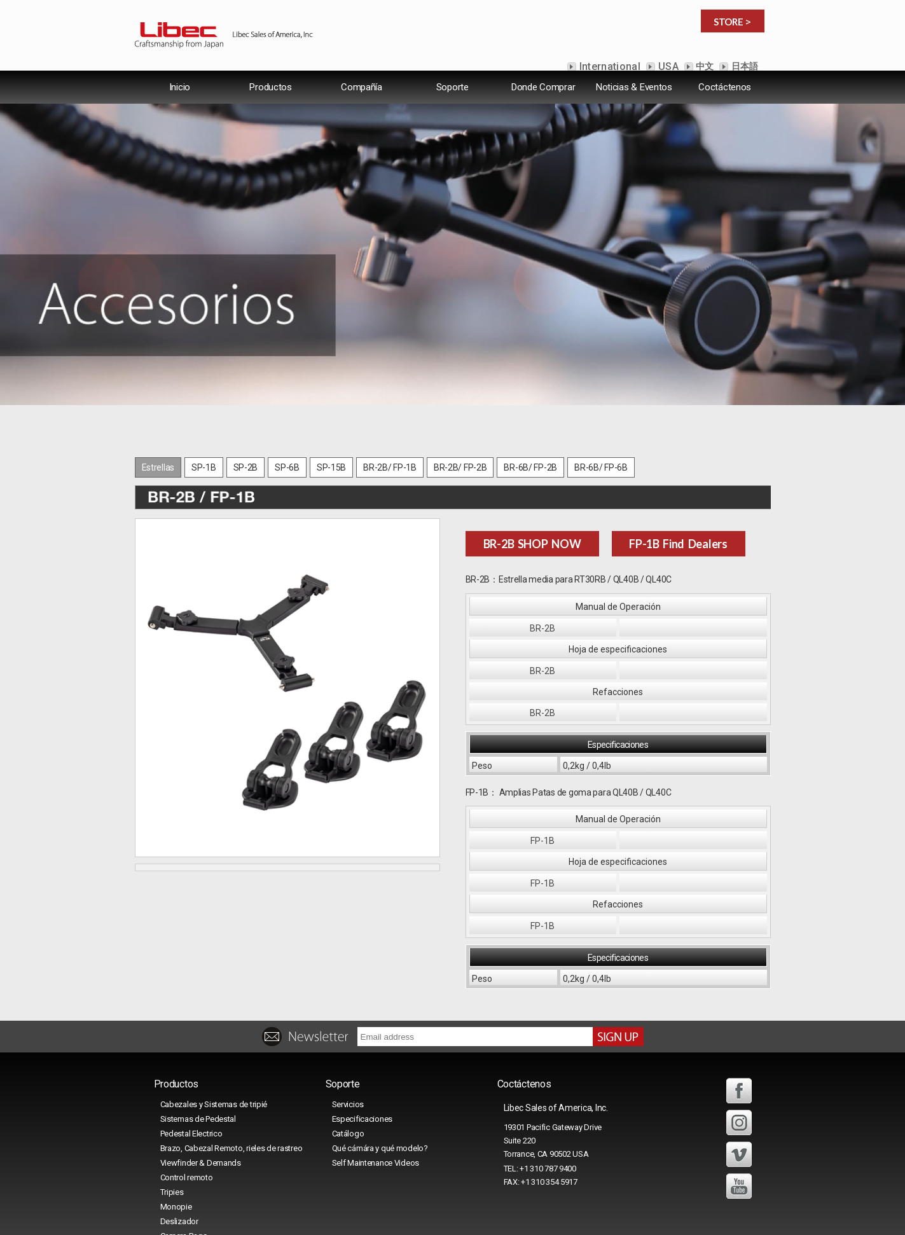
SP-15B (331, 385)
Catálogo (348, 1051)
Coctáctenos (724, 98)
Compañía (361, 98)
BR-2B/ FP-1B (390, 385)
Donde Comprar (543, 98)
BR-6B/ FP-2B (530, 385)
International (608, 66)
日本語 (743, 66)
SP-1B (203, 385)
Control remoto (186, 1095)
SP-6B (287, 385)
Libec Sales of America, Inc (436, 1206)
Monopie (176, 1124)
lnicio (180, 98)
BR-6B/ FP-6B (601, 385)
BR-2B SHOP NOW (532, 461)
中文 (704, 66)
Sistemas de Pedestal (198, 1036)
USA (667, 66)
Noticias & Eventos (634, 98)
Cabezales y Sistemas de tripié (214, 1021)
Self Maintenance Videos (376, 1080)
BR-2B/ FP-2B (460, 385)
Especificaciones (362, 1036)
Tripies (172, 1109)
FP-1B (542, 758)
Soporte (452, 98)
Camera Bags (183, 1153)
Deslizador (179, 1138)
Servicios (348, 1021)
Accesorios (180, 1182)
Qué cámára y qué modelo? (380, 1065)
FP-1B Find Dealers (678, 461)
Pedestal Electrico (191, 1051)
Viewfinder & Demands (200, 1080)
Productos (270, 98)
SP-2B (245, 385)
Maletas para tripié (192, 1168)
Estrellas (158, 385)
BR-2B (542, 546)
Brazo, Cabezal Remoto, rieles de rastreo (231, 1065)
